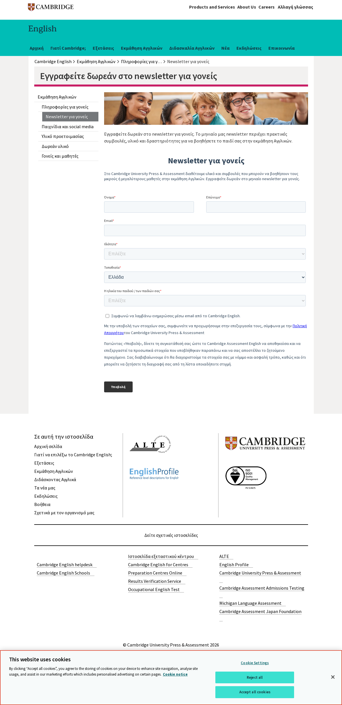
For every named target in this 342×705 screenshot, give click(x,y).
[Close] (333, 677)
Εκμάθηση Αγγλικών (141, 48)
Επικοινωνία (281, 48)
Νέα (225, 48)
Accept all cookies (254, 692)
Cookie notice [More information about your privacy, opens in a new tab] (175, 674)
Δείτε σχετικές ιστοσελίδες (171, 535)
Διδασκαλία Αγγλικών (191, 48)
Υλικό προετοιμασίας (63, 136)
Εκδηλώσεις (249, 48)
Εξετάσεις (103, 48)
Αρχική (37, 48)
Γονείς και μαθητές (60, 156)
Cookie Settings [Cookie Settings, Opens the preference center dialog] (255, 662)
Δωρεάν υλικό (55, 146)
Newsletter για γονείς (67, 116)
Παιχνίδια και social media (68, 126)
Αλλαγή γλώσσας (295, 7)
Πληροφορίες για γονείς (65, 107)
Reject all (255, 677)
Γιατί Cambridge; (68, 48)
